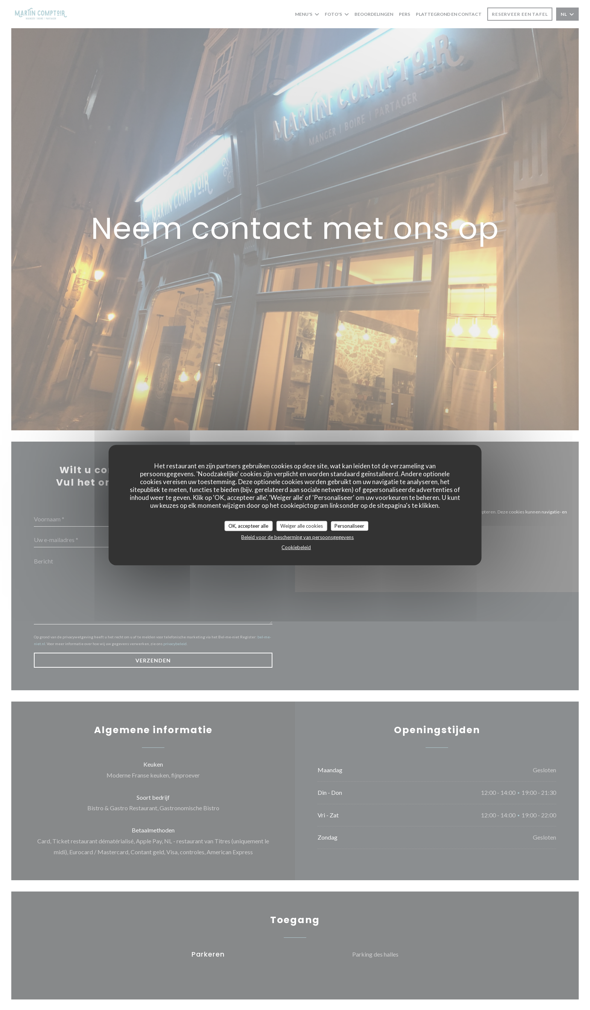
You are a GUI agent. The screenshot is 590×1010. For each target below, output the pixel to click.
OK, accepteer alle (248, 525)
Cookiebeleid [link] (296, 547)
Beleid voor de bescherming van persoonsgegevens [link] (297, 537)
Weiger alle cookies (301, 525)
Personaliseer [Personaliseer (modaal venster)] (349, 525)
